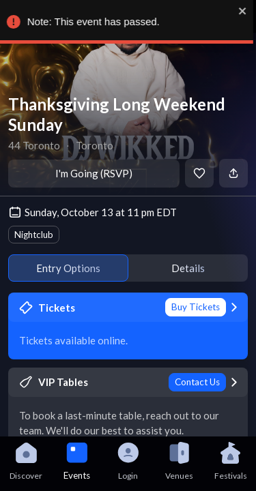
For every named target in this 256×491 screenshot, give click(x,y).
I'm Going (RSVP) (93, 173)
